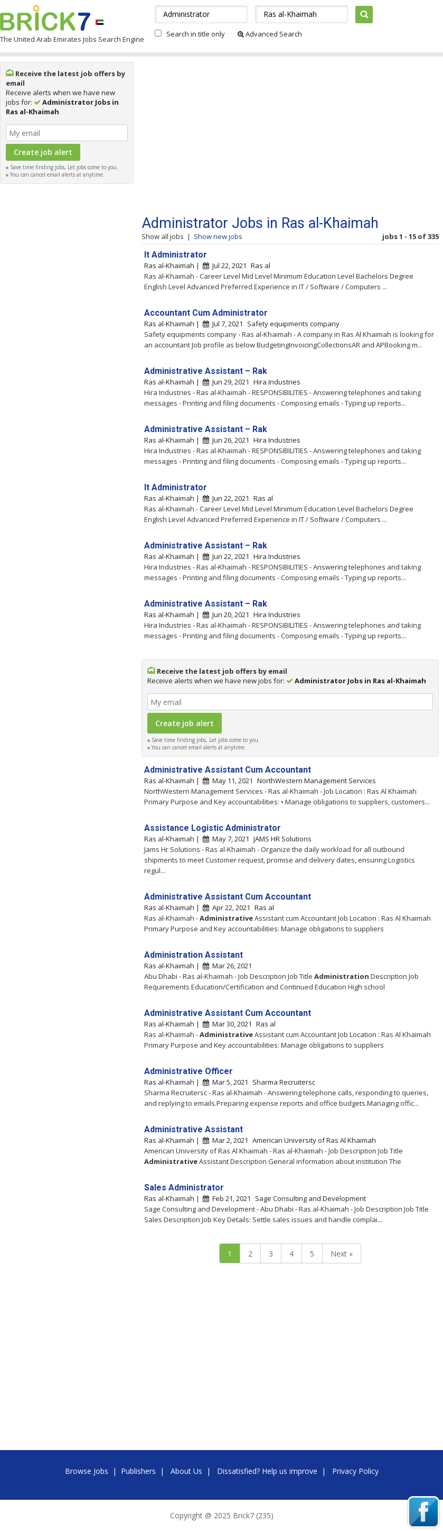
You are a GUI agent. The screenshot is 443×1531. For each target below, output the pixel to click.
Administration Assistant (193, 955)
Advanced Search (270, 34)
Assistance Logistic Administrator (212, 828)
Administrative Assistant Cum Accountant (227, 770)
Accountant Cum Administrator (206, 313)
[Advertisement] (67, 348)
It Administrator (175, 255)
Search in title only (195, 34)
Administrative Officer (188, 1071)
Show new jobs (218, 236)
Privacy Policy (355, 1471)
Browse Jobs (86, 1471)
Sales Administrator (184, 1187)
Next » (342, 1254)
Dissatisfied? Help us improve (267, 1471)
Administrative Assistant (193, 1129)
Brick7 (45, 18)
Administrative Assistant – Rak (205, 371)
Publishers (138, 1471)
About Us (186, 1471)
